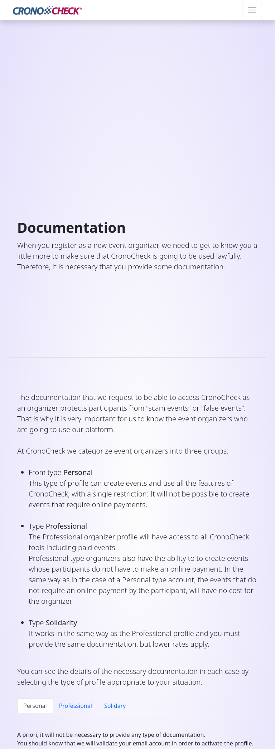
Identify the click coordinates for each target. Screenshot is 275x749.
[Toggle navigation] (252, 10)
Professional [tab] (75, 706)
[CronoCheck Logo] (47, 10)
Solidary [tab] (115, 706)
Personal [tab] (35, 706)
